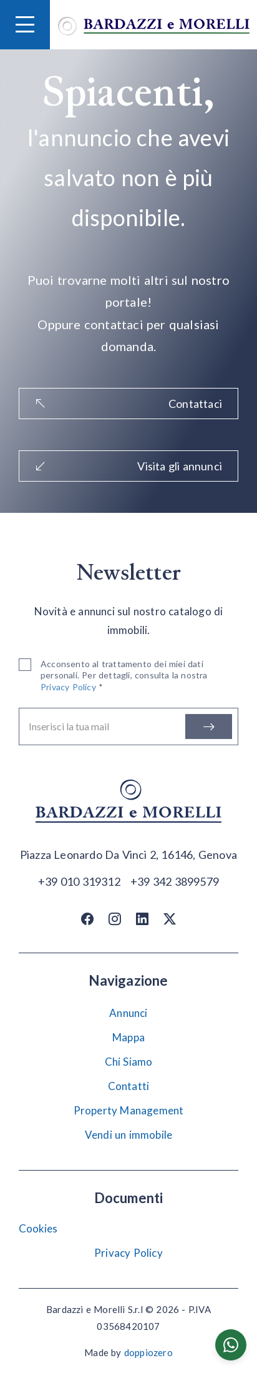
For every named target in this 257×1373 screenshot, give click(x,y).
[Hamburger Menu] (25, 24)
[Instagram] (115, 918)
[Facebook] (87, 918)
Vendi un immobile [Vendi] (128, 1134)
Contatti (129, 1086)
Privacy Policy (128, 1252)
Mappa (128, 1037)
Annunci (128, 1012)
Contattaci (128, 404)
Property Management (129, 1110)
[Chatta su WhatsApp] (230, 1345)
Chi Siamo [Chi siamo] (129, 1061)
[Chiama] (79, 880)
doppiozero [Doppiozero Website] (148, 1352)
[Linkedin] (142, 918)
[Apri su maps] (128, 855)
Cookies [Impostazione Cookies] (38, 1228)
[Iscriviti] (208, 728)
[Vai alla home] (154, 24)
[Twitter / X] (169, 918)
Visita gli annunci (128, 466)
